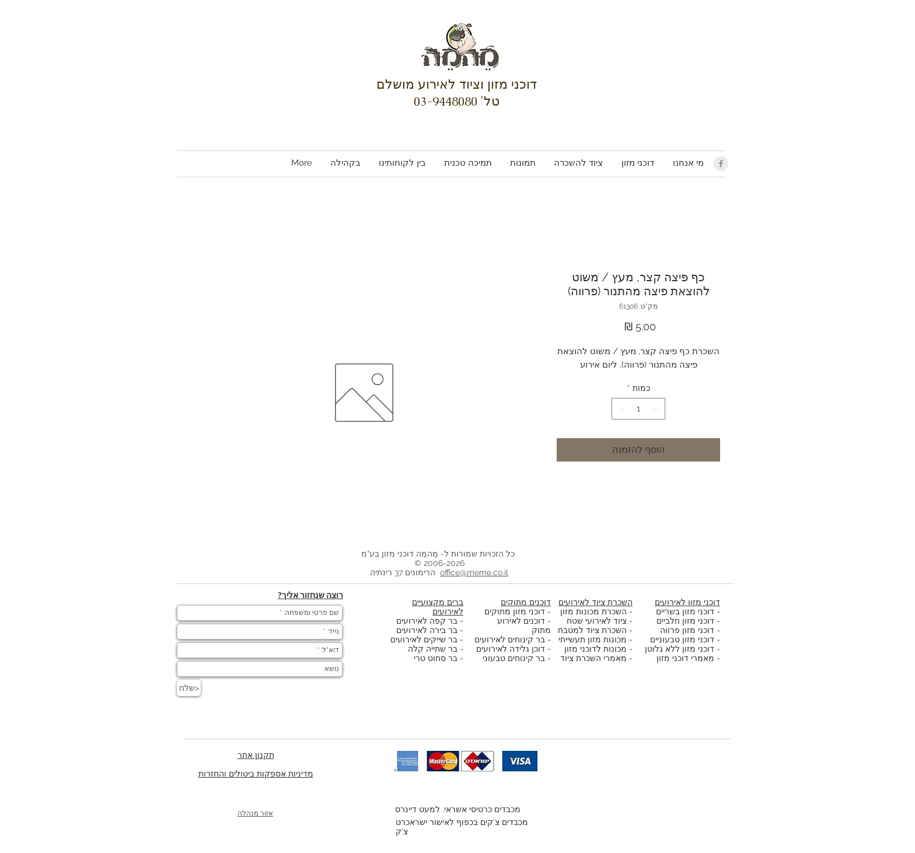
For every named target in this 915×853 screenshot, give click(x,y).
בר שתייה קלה (434, 648)
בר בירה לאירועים (427, 630)
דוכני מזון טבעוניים (682, 639)
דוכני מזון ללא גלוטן (679, 648)
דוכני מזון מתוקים (514, 611)
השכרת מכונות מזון (593, 611)
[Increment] (620, 408)
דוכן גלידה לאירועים (510, 648)
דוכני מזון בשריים (685, 611)
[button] (637, 163)
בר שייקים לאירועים (424, 639)
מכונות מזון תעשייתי (592, 639)
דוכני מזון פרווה (687, 630)
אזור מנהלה (255, 813)
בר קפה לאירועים (427, 620)
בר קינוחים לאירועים (509, 639)
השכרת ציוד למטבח (592, 630)
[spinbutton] (638, 408)
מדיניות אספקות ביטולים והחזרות (255, 773)
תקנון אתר (256, 755)
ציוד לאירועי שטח (597, 620)
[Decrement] (656, 408)
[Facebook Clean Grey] (721, 163)
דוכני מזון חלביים (685, 620)
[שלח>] (189, 688)
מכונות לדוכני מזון (595, 648)
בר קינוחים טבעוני (514, 658)
